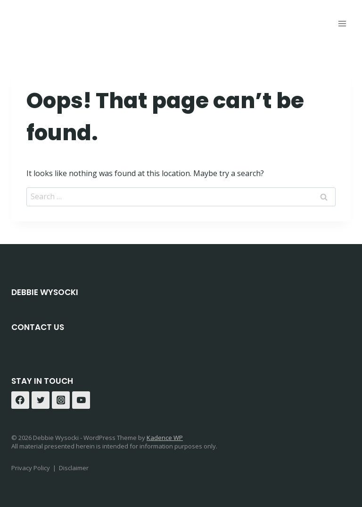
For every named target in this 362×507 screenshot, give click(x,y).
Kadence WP (165, 437)
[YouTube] (81, 400)
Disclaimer (74, 468)
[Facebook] (20, 400)
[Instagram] (61, 400)
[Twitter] (40, 400)
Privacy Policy (30, 468)
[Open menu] (342, 23)
